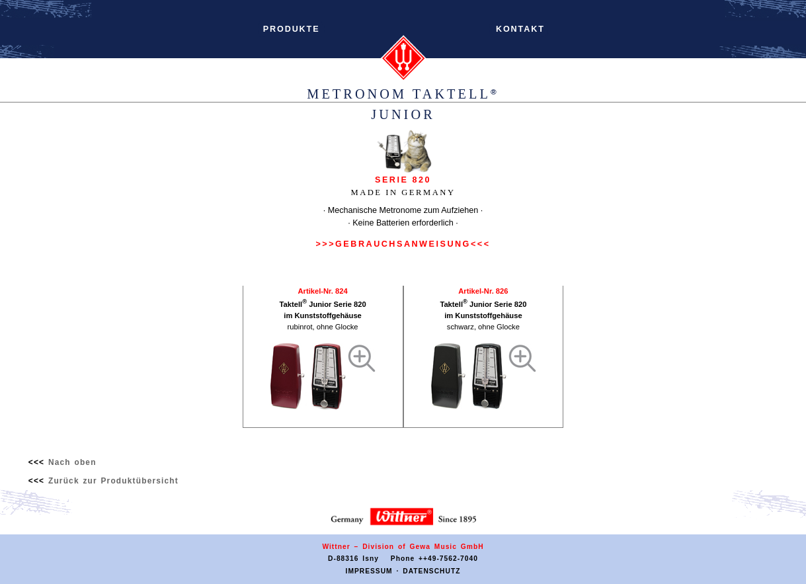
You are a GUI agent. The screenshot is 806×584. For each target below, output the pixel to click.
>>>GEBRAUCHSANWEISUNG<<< (402, 244)
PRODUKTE (291, 29)
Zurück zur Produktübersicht (113, 480)
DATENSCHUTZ (431, 571)
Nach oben (72, 462)
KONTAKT (521, 29)
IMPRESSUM (369, 571)
